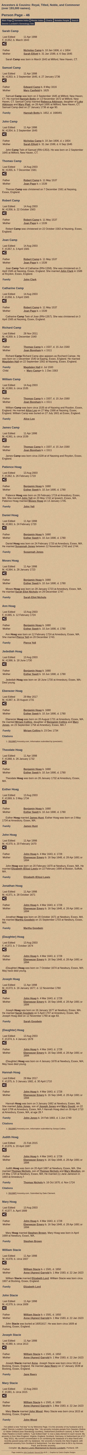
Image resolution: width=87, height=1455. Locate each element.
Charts (49, 20)
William (32, 1269)
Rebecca (51, 101)
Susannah (25, 546)
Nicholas (33, 50)
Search (75, 20)
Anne (35, 1363)
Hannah (28, 99)
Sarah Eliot (26, 591)
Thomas (32, 347)
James (37, 817)
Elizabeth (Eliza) (24, 868)
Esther (31, 489)
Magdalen (10, 361)
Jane (50, 1366)
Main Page (7, 20)
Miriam (23, 722)
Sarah (31, 53)
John (66, 271)
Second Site (39, 1452)
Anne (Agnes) (36, 1272)
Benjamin (33, 486)
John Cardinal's (28, 1452)
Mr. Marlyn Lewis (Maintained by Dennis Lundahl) (41, 1448)
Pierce (23, 637)
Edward (32, 87)
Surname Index (21, 20)
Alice (31, 410)
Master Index (37, 20)
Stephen (37, 1233)
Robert (31, 180)
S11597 (12, 741)
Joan (30, 183)
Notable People (62, 20)
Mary (32, 90)
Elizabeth (40, 1278)
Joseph (47, 1106)
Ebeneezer (34, 857)
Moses (35, 501)
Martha (25, 919)
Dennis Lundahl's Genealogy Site (18, 23)
